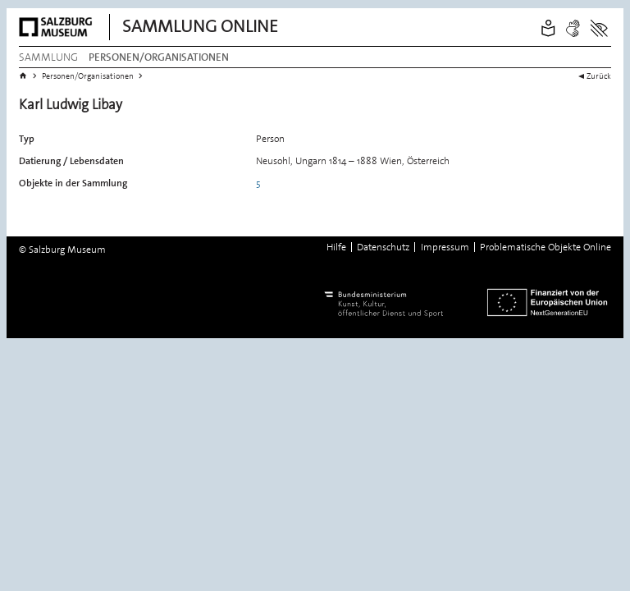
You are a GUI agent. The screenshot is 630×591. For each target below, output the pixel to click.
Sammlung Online (200, 26)
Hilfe (336, 247)
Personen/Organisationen (159, 57)
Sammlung (48, 57)
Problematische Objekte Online (545, 247)
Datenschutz (383, 247)
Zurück (599, 75)
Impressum (445, 247)
